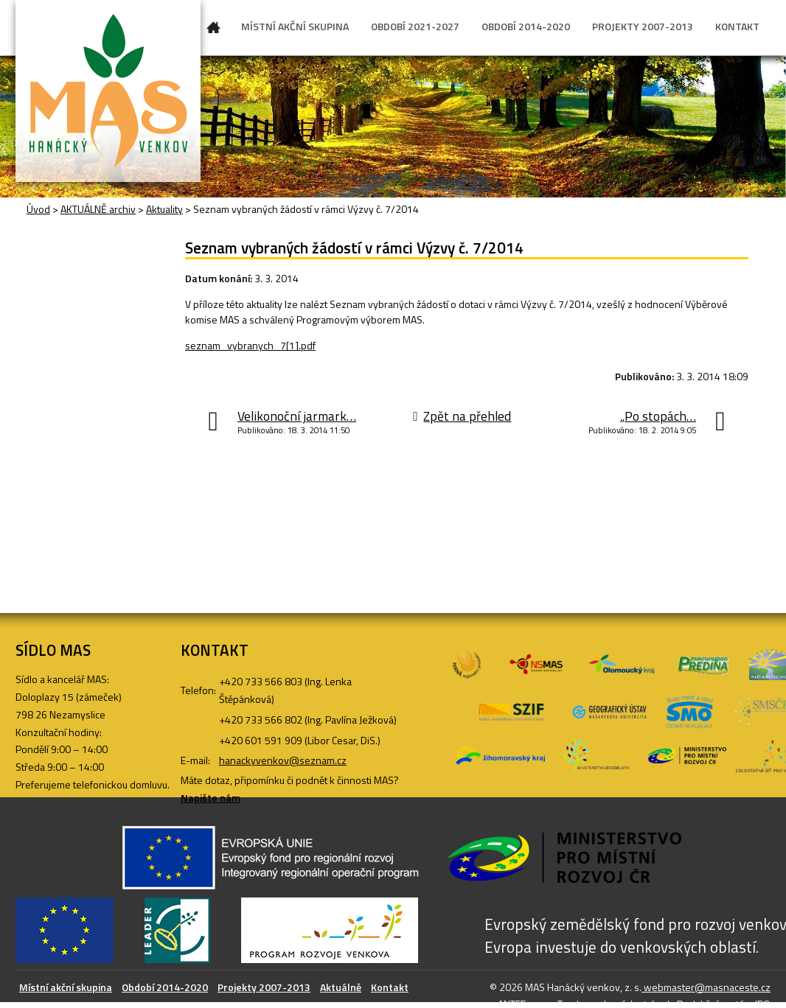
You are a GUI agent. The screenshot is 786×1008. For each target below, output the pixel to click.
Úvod (213, 30)
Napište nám (210, 797)
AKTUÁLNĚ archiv (98, 209)
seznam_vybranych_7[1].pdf (250, 345)
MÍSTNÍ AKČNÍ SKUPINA (295, 26)
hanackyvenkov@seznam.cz (283, 760)
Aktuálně (340, 987)
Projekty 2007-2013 (264, 987)
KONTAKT (737, 26)
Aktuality (164, 209)
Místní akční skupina (65, 987)
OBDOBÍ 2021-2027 (415, 26)
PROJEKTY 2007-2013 (642, 26)
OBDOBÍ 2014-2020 (525, 26)
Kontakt (389, 987)
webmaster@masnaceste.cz (706, 987)
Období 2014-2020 (165, 987)
